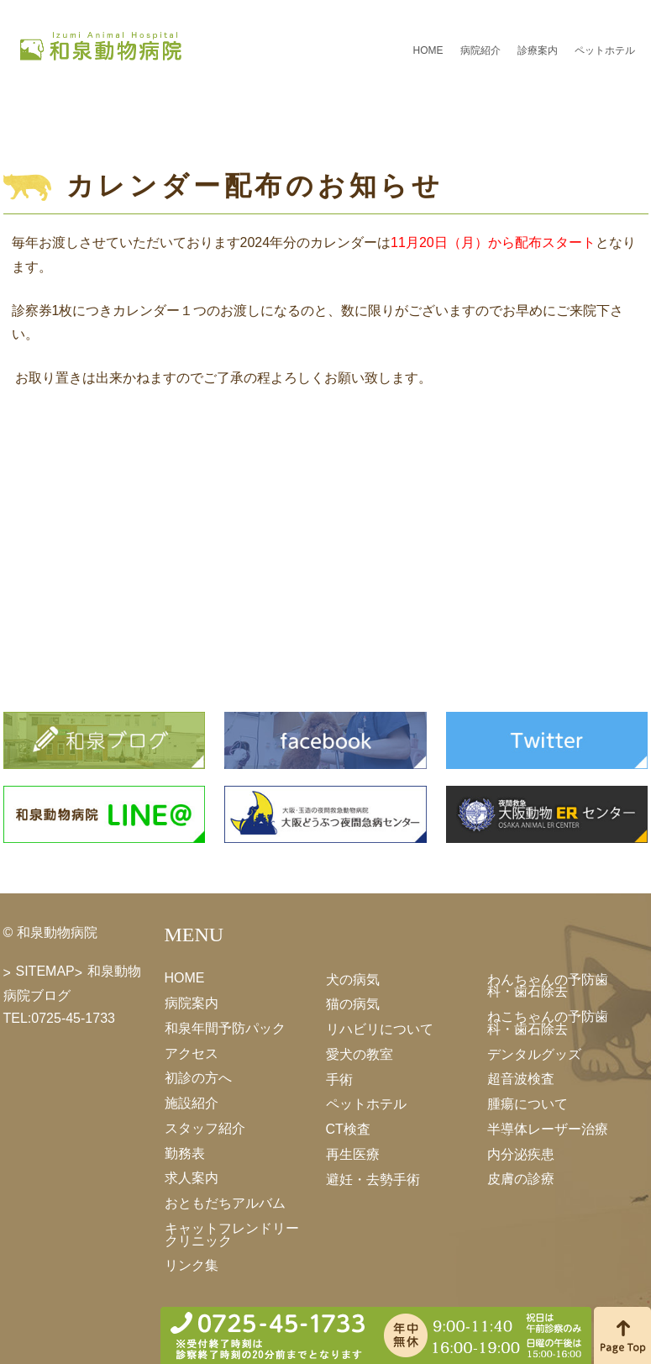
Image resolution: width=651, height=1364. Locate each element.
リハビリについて (379, 1029)
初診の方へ (198, 1078)
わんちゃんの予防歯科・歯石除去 (547, 985)
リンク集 (191, 1265)
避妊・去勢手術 (373, 1179)
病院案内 (191, 1003)
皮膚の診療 (520, 1179)
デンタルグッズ (534, 1053)
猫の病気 (353, 1004)
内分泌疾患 (520, 1153)
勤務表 (185, 1152)
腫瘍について (527, 1104)
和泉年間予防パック (225, 1028)
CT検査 (348, 1129)
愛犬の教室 (359, 1054)
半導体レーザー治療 (547, 1129)
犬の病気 (353, 979)
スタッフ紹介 (205, 1128)
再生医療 (353, 1154)
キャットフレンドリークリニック (232, 1234)
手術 (339, 1079)
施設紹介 (191, 1103)
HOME (428, 50)
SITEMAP (45, 971)
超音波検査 (520, 1079)
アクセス (191, 1052)
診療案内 (537, 50)
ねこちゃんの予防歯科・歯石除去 (547, 1022)
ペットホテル (605, 50)
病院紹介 (480, 50)
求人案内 (191, 1178)
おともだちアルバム (225, 1203)
